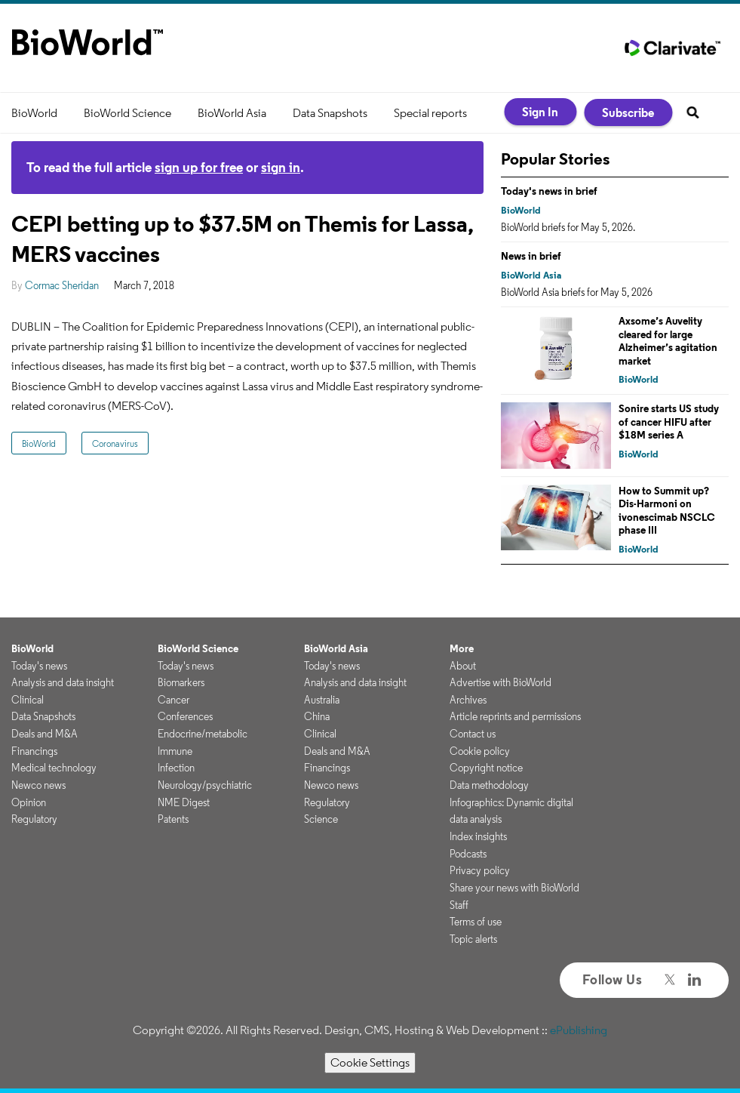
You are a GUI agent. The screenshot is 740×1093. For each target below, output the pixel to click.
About (463, 666)
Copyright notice (486, 767)
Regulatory (34, 819)
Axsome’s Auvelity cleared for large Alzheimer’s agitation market (668, 341)
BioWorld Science (127, 113)
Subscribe (628, 112)
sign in (280, 167)
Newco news (38, 785)
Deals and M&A (44, 733)
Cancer (173, 700)
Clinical (27, 700)
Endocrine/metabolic (202, 733)
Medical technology (54, 767)
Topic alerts (473, 939)
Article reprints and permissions (515, 716)
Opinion (28, 802)
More (462, 648)
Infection (176, 767)
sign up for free (199, 167)
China (317, 716)
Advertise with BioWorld (500, 682)
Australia (321, 700)
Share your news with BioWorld (514, 887)
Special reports (430, 113)
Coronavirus (115, 443)
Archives (468, 700)
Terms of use (476, 921)
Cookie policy (480, 751)
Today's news (39, 666)
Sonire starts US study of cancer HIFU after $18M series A (669, 422)
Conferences (185, 716)
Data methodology (489, 785)
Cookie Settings (370, 1062)
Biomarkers (181, 682)
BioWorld (34, 113)
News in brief (531, 256)
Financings (34, 751)
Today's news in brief (549, 191)
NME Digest (184, 802)
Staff (459, 905)
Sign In (540, 111)
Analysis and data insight (62, 682)
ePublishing (578, 1030)
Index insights (478, 836)
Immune (175, 751)
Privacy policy (480, 870)
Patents (173, 819)
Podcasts (468, 854)
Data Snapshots (330, 113)
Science (321, 819)
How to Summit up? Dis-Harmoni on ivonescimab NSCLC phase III (667, 510)
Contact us (473, 733)
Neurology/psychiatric (205, 785)
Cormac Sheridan (62, 285)
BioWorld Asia (232, 113)
